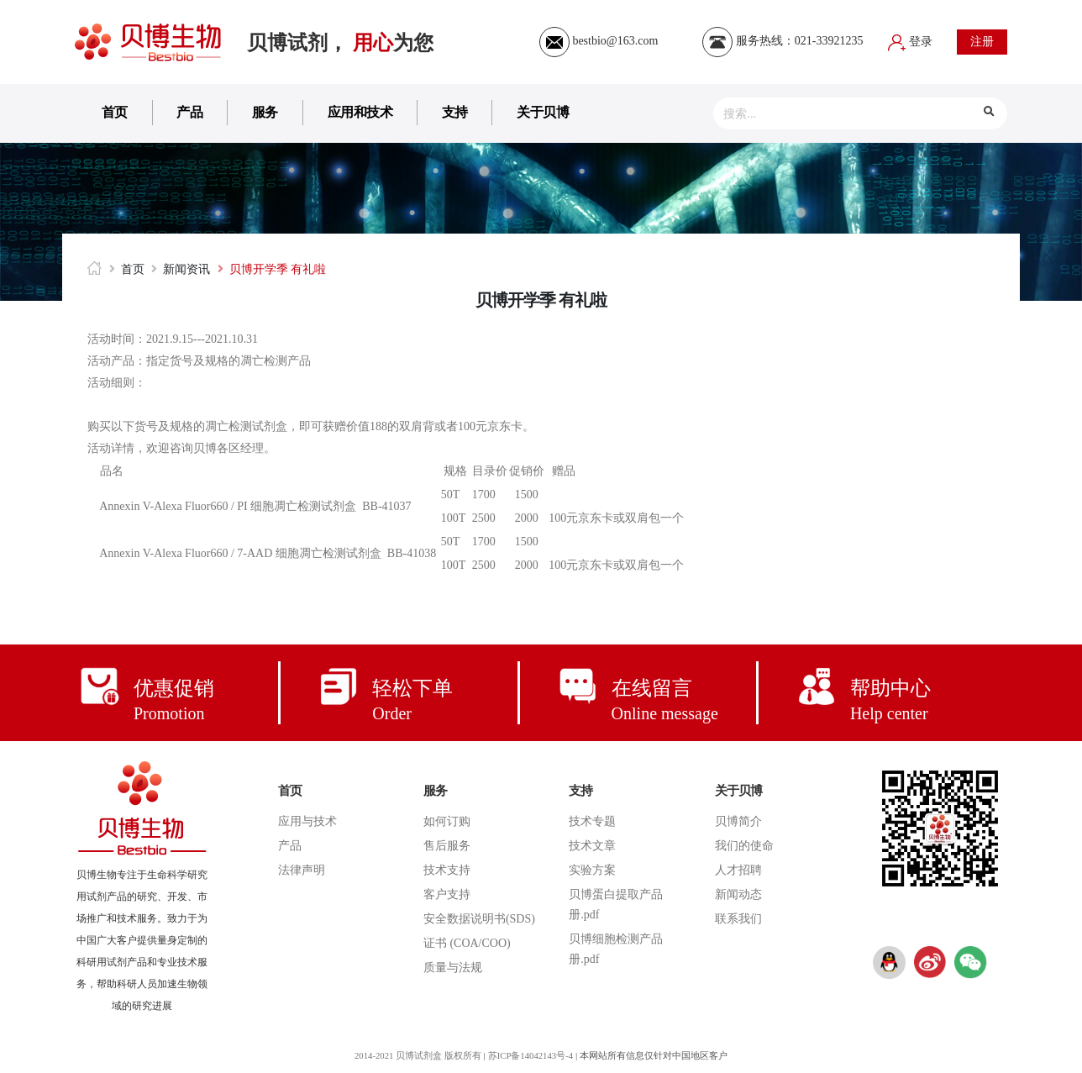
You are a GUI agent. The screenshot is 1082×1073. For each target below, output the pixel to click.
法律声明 (301, 870)
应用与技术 (307, 821)
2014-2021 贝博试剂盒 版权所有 (416, 1055)
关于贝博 (543, 112)
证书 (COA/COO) (467, 943)
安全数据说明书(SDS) (479, 919)
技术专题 (592, 821)
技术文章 (592, 845)
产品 (189, 112)
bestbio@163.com (598, 40)
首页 (115, 112)
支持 (455, 112)
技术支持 (446, 870)
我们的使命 (744, 845)
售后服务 (446, 845)
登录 (910, 41)
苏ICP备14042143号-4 (531, 1055)
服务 (265, 112)
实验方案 (592, 870)
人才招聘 (738, 870)
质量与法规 (452, 967)
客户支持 (446, 894)
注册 (982, 41)
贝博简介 (738, 821)
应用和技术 (360, 112)
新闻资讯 (186, 269)
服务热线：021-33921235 (782, 40)
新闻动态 (738, 894)
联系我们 (738, 919)
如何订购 (446, 821)
